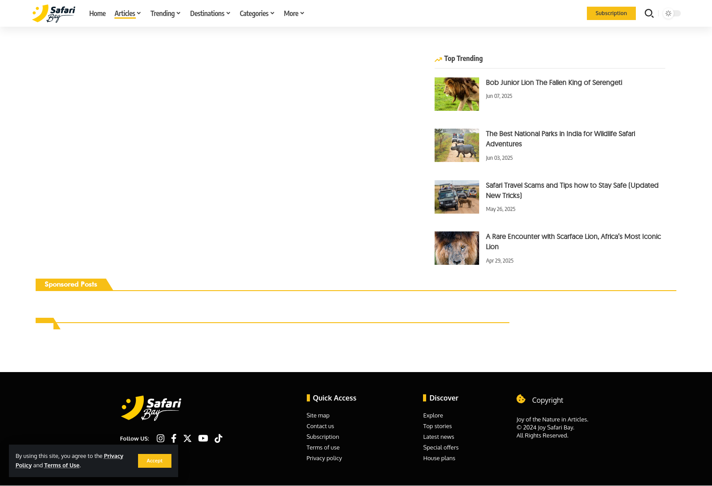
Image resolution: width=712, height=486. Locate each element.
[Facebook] (174, 438)
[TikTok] (218, 438)
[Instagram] (161, 438)
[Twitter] (187, 438)
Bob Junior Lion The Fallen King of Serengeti (554, 82)
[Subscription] (611, 13)
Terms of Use (62, 465)
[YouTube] (203, 438)
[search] (649, 13)
